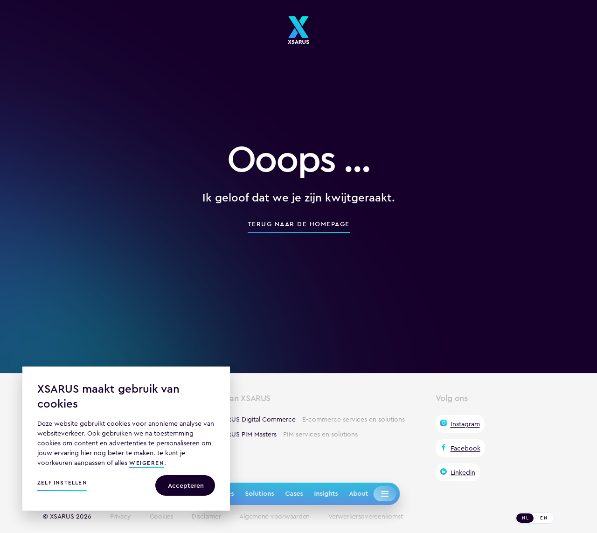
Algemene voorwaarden (274, 516)
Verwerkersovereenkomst (365, 516)
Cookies (161, 516)
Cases (294, 493)
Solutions (259, 493)
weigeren (146, 463)
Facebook (465, 448)
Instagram (465, 424)
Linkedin (463, 472)
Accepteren (186, 485)
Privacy (120, 516)
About (358, 493)
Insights (326, 493)
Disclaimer (206, 516)
